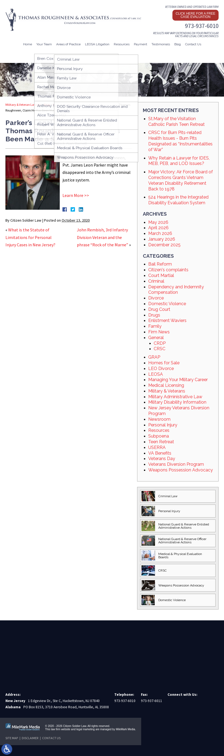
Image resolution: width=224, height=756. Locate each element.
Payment (140, 44)
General (156, 337)
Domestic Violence (167, 303)
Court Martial (62, 105)
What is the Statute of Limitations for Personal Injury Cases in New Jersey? (30, 237)
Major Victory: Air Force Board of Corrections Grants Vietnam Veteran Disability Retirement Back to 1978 (180, 180)
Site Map (11, 738)
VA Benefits (159, 453)
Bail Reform (160, 264)
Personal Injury (162, 425)
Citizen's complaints (168, 269)
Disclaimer (30, 738)
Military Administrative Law (175, 396)
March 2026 (160, 233)
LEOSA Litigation (97, 44)
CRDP (160, 343)
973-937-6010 (202, 26)
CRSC (159, 348)
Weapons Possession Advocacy (180, 470)
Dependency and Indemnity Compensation (176, 289)
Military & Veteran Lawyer (23, 105)
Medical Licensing (166, 385)
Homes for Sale (163, 362)
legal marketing (85, 729)
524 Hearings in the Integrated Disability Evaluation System (178, 199)
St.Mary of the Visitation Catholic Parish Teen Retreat (176, 121)
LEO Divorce (161, 368)
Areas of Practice (68, 44)
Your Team (44, 44)
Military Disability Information (177, 402)
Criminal (156, 281)
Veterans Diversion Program (176, 464)
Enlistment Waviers (167, 320)
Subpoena (158, 436)
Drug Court (159, 309)
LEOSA (155, 374)
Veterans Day (161, 458)
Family (155, 326)
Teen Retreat (161, 441)
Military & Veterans (166, 391)
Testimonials (161, 44)
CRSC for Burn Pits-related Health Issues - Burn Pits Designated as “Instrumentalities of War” (180, 141)
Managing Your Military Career (178, 379)
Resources (122, 44)
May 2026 (158, 222)
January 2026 (161, 239)
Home (27, 44)
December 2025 (164, 244)
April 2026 (158, 227)
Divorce (156, 298)
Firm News (159, 331)
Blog (177, 44)
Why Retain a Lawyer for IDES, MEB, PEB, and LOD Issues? (179, 160)
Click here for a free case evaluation (195, 15)
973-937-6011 (151, 700)
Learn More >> (75, 195)
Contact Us (193, 44)
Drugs (154, 315)
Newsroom (159, 419)
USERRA (157, 447)
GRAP (154, 357)
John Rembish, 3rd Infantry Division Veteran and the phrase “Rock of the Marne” (102, 237)
